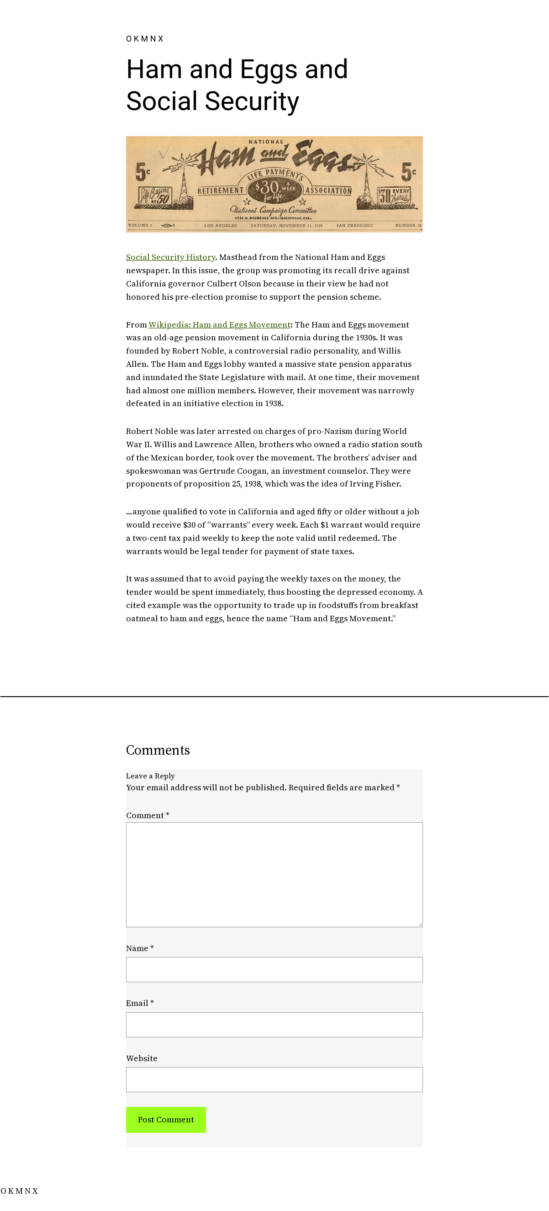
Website (142, 1058)
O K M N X (144, 38)
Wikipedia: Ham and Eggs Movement (219, 324)
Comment (147, 815)
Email (140, 1003)
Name (140, 948)
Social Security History (170, 257)
